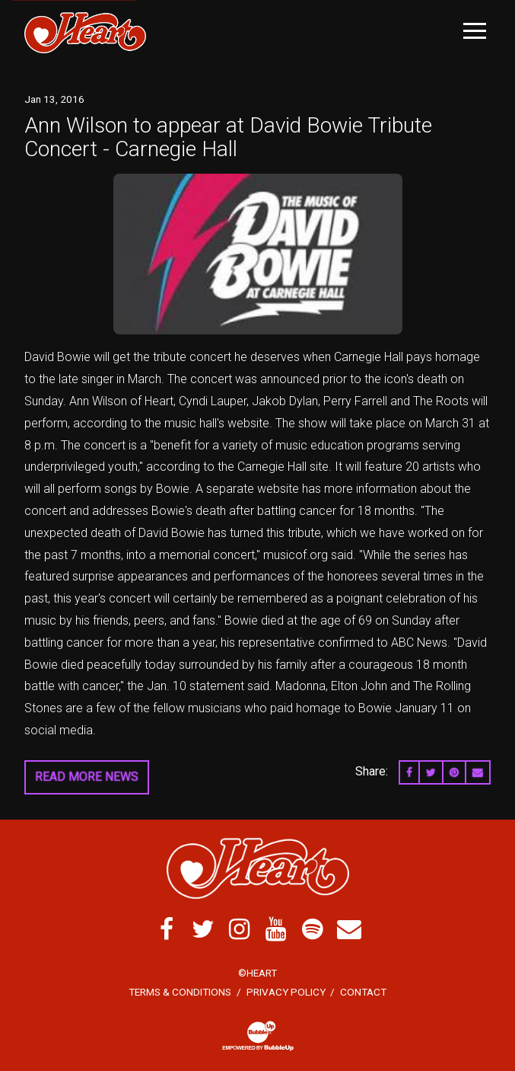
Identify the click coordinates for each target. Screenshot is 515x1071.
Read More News (86, 776)
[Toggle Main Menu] (475, 30)
